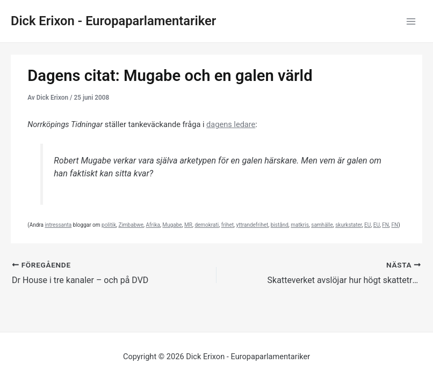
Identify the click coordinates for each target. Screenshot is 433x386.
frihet (227, 225)
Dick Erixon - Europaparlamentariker (113, 20)
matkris (300, 225)
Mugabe (172, 225)
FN (385, 225)
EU (367, 225)
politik (109, 225)
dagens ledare (230, 124)
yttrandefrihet (252, 225)
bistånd (279, 225)
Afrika (153, 225)
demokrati (206, 225)
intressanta (58, 225)
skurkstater (348, 225)
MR (188, 225)
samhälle (322, 225)
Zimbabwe (130, 225)
